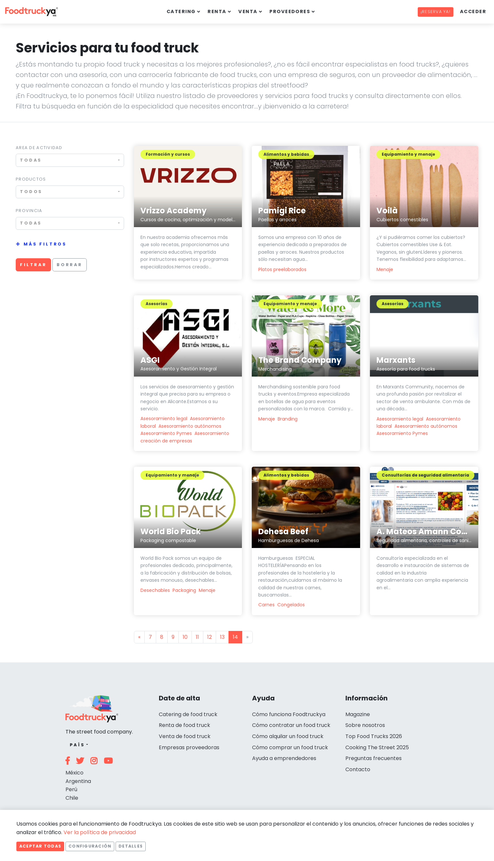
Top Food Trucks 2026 (373, 736)
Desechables (155, 590)
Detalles (131, 846)
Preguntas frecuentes (373, 758)
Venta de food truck (184, 736)
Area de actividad (39, 147)
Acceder (473, 11)
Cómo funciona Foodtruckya (288, 714)
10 (185, 637)
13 (222, 637)
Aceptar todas (40, 846)
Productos (31, 179)
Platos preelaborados (282, 269)
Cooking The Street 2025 (377, 747)
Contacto (357, 769)
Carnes (266, 604)
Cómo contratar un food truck (291, 725)
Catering (181, 11)
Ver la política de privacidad (100, 832)
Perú (71, 789)
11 (197, 637)
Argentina (78, 781)
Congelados (291, 604)
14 (235, 637)
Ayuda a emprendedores (284, 758)
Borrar (69, 264)
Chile (71, 798)
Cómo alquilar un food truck (287, 736)
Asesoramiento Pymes (166, 433)
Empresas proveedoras (189, 747)
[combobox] (70, 160)
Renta (217, 11)
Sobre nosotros (365, 725)
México (74, 772)
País (77, 745)
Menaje (384, 269)
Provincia (29, 210)
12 (209, 637)
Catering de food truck (188, 714)
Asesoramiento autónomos (189, 426)
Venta (247, 11)
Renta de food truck (184, 725)
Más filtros (45, 244)
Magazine (357, 714)
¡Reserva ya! (435, 11)
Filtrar (33, 264)
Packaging (184, 590)
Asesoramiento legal (163, 418)
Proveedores (289, 11)
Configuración (89, 846)
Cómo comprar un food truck (290, 747)
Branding (288, 419)
